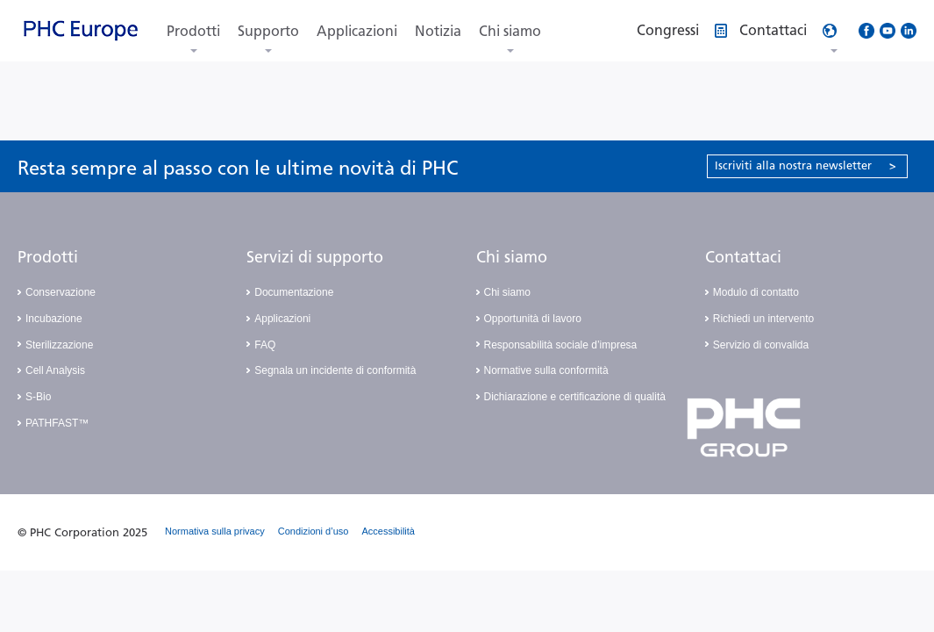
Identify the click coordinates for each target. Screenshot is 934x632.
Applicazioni (357, 31)
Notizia (438, 31)
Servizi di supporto (314, 257)
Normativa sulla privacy (215, 531)
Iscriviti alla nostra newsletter (805, 165)
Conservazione (60, 292)
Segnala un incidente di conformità (335, 370)
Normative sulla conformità (546, 370)
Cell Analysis (55, 370)
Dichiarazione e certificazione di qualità (575, 397)
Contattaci (743, 257)
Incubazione (53, 318)
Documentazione (293, 292)
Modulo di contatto (756, 292)
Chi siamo (510, 31)
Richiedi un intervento (763, 318)
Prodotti (193, 31)
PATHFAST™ (57, 423)
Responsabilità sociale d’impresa (561, 345)
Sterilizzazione (59, 345)
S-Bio (38, 397)
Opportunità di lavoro (532, 318)
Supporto (268, 31)
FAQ (264, 345)
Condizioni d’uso (313, 531)
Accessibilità (388, 531)
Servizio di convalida (761, 345)
